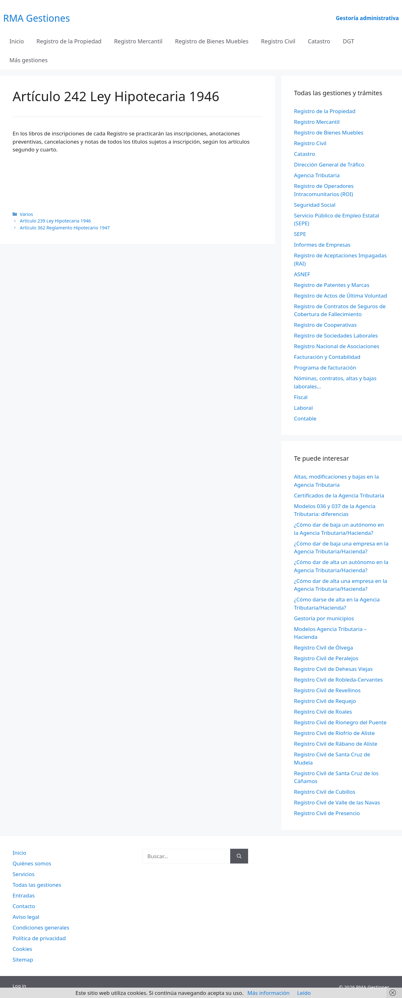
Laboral (303, 407)
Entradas (24, 895)
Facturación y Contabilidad (327, 356)
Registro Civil (278, 41)
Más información (268, 992)
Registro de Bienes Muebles (211, 41)
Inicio (16, 41)
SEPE (300, 234)
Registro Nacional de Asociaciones (336, 346)
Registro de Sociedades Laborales (336, 335)
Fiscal (300, 397)
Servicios (24, 874)
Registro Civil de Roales (323, 711)
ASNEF (302, 274)
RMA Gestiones (36, 18)
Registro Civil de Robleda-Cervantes (338, 679)
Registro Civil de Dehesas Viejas (333, 668)
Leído (304, 992)
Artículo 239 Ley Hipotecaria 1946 (55, 221)
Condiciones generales (41, 927)
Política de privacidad (39, 938)
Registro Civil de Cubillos (324, 791)
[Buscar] (239, 856)
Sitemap (23, 959)
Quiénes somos (32, 863)
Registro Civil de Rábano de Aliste (335, 743)
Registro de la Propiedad (68, 41)
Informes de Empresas (322, 244)
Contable (305, 418)
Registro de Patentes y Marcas (331, 284)
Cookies (22, 948)
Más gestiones (28, 60)
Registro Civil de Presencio (327, 813)
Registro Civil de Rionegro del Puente (340, 722)
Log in (19, 986)
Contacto (24, 906)
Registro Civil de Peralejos (326, 658)
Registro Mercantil (138, 41)
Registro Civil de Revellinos (327, 690)
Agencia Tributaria (317, 175)
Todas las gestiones (37, 884)
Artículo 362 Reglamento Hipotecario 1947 (65, 228)
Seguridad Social (314, 204)
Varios (26, 214)
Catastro (319, 41)
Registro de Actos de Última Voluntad (340, 295)
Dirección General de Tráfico (329, 164)
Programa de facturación (325, 367)
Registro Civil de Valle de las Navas (337, 802)
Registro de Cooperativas (325, 324)
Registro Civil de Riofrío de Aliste (334, 733)
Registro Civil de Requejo (325, 701)
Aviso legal (26, 916)
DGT (348, 41)
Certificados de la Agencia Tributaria (339, 495)
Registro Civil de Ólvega (323, 647)
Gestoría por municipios (324, 618)
